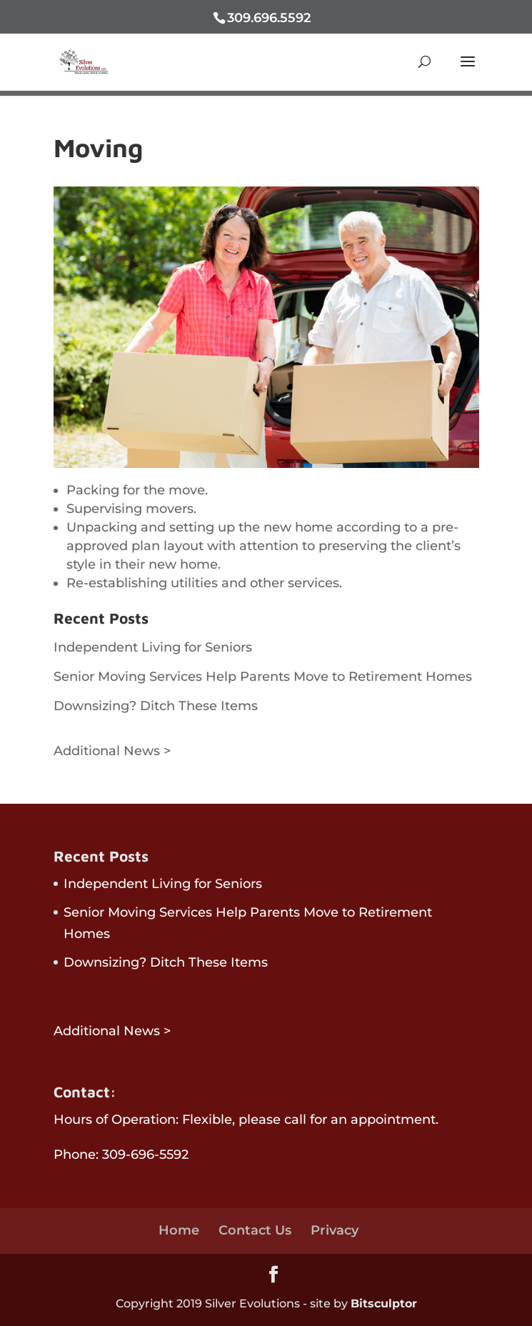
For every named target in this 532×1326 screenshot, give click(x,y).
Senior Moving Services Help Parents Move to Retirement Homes (263, 676)
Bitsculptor (384, 1303)
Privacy (334, 1230)
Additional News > (112, 751)
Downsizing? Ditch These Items (156, 706)
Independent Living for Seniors (153, 647)
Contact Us (255, 1230)
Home (179, 1230)
